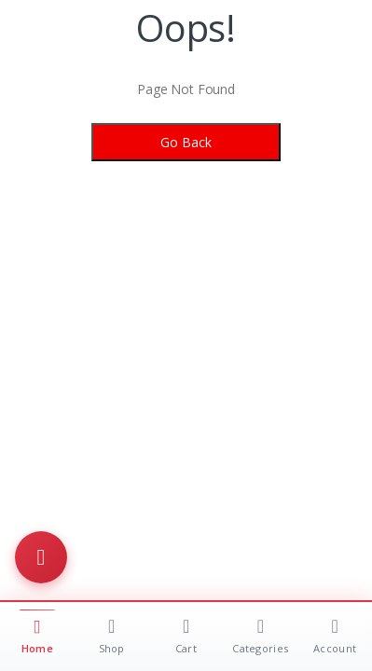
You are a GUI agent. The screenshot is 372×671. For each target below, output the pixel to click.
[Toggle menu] (41, 557)
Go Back (186, 142)
